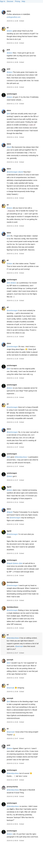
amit (8, 69)
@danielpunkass (21, 457)
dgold (9, 487)
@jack (9, 147)
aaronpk (10, 660)
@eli (8, 113)
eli (8, 28)
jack (8, 50)
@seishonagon (12, 172)
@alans (9, 31)
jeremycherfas (12, 787)
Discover (10, 1)
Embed (21, 21)
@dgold (9, 512)
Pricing (17, 1)
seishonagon (12, 94)
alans (9, 11)
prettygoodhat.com (13, 17)
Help (23, 1)
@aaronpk (19, 646)
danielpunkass (12, 582)
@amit (20, 172)
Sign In (2, 1)
